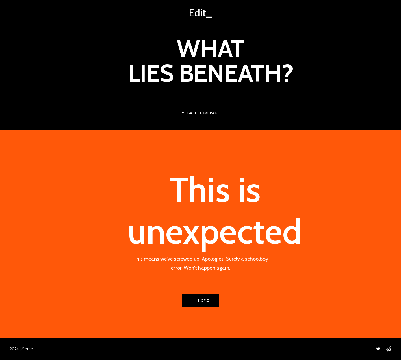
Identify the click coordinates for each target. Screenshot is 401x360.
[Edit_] (200, 13)
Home (200, 300)
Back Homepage (200, 113)
